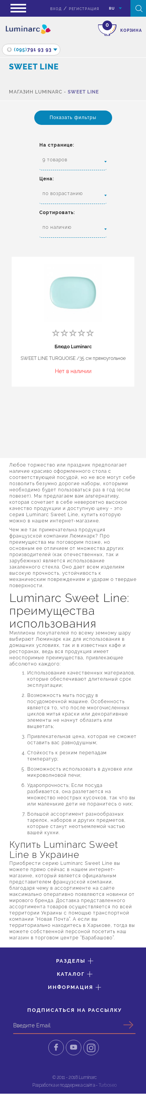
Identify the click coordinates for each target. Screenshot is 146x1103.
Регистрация (84, 9)
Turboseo (108, 1085)
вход (56, 9)
